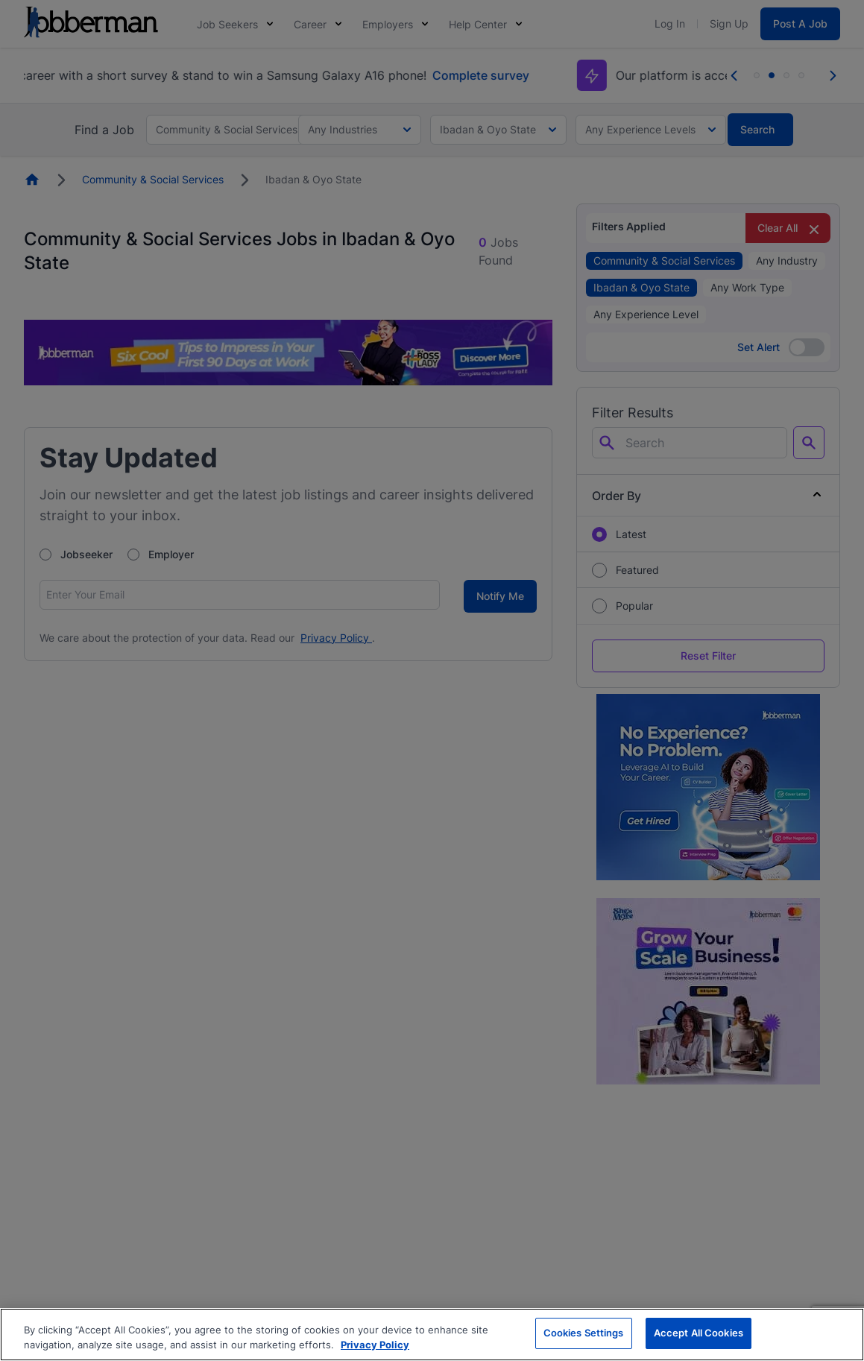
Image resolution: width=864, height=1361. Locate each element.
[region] (432, 1334)
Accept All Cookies (698, 1333)
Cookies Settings (583, 1333)
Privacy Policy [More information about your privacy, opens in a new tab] (375, 1345)
